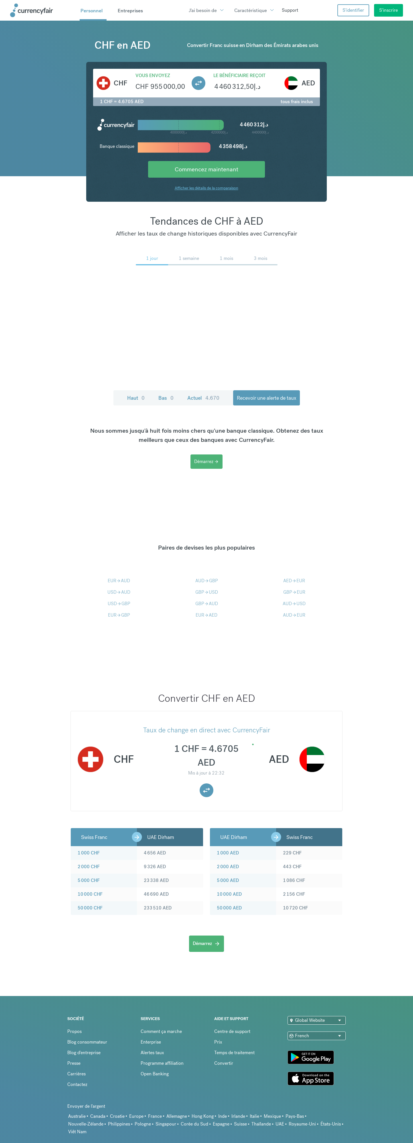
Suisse (240, 1124)
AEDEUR (294, 581)
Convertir (223, 1063)
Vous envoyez (152, 75)
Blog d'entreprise (84, 1053)
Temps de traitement (234, 1053)
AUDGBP (206, 581)
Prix (218, 1042)
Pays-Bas (295, 1116)
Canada (97, 1116)
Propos (74, 1031)
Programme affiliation (162, 1063)
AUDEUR (294, 615)
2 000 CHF (89, 867)
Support (290, 10)
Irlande (238, 1116)
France (155, 1116)
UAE (280, 1124)
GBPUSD (206, 592)
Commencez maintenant (206, 169)
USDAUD (118, 592)
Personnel (91, 10)
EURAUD (119, 581)
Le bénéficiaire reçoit (239, 75)
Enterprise (151, 1042)
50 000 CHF (90, 908)
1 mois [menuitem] (226, 258)
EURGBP (119, 615)
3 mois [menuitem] (260, 258)
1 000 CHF (89, 853)
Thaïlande (261, 1124)
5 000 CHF (89, 880)
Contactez (77, 1084)
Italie (254, 1116)
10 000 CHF (90, 894)
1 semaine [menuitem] (189, 258)
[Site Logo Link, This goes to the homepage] (43, 10)
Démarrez (206, 461)
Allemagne (176, 1116)
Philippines (119, 1124)
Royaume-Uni (302, 1124)
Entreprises (130, 10)
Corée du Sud (194, 1124)
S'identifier (353, 10)
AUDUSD (294, 604)
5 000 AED (228, 880)
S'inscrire (388, 10)
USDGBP (119, 604)
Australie (77, 1116)
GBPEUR (294, 592)
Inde (222, 1116)
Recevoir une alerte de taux (259, 398)
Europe (136, 1116)
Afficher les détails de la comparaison (206, 188)
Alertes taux (152, 1053)
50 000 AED (229, 908)
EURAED (206, 615)
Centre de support (232, 1031)
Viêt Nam (77, 1132)
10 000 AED (229, 894)
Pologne (143, 1124)
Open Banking (155, 1074)
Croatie (117, 1116)
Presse (73, 1063)
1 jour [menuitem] (152, 258)
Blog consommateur (87, 1042)
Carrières (76, 1074)
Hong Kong (203, 1116)
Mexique (272, 1116)
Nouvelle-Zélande (85, 1124)
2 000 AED (228, 867)
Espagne (221, 1124)
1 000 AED (228, 853)
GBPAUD (206, 604)
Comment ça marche (161, 1031)
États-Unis (330, 1124)
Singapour (166, 1124)
